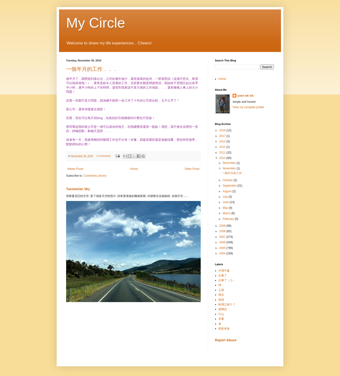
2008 (222, 231)
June (226, 202)
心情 (221, 290)
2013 (222, 141)
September (230, 185)
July (226, 196)
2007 (222, 237)
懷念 (221, 294)
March (227, 213)
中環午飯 (224, 270)
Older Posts (192, 169)
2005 (222, 248)
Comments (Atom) (94, 175)
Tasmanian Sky (78, 189)
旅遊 (221, 299)
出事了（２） (226, 280)
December (230, 163)
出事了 (222, 275)
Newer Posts (75, 169)
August (227, 191)
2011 (222, 152)
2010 (222, 158)
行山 (221, 314)
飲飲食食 (224, 328)
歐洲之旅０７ (226, 304)
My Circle (95, 23)
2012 (222, 147)
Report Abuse (225, 340)
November (230, 168)
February (229, 219)
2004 (222, 253)
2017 (222, 136)
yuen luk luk (245, 95)
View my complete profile (248, 107)
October (228, 180)
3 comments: (104, 155)
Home (134, 169)
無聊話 (222, 309)
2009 (222, 225)
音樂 (221, 318)
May (226, 207)
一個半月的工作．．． (92, 69)
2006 (222, 242)
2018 (222, 130)
